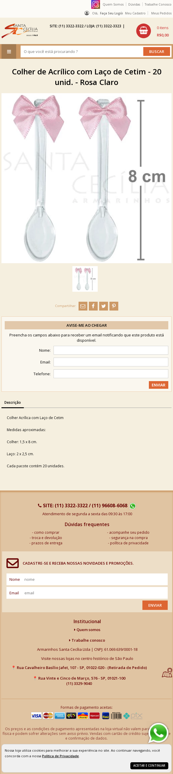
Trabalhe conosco (87, 640)
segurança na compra (129, 537)
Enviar (155, 605)
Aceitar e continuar (149, 766)
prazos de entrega (46, 543)
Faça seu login (111, 13)
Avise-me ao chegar (86, 325)
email (14, 592)
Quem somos (87, 629)
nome (14, 579)
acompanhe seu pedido (129, 532)
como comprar (46, 532)
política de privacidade (129, 543)
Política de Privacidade (60, 756)
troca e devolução (47, 537)
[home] (19, 31)
